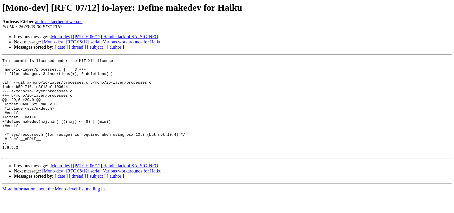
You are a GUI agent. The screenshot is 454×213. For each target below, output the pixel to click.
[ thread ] (77, 47)
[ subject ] (96, 47)
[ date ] (61, 47)
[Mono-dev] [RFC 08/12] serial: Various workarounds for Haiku (102, 41)
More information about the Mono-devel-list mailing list (54, 207)
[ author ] (115, 47)
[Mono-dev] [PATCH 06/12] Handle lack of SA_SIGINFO (104, 36)
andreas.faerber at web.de (58, 21)
